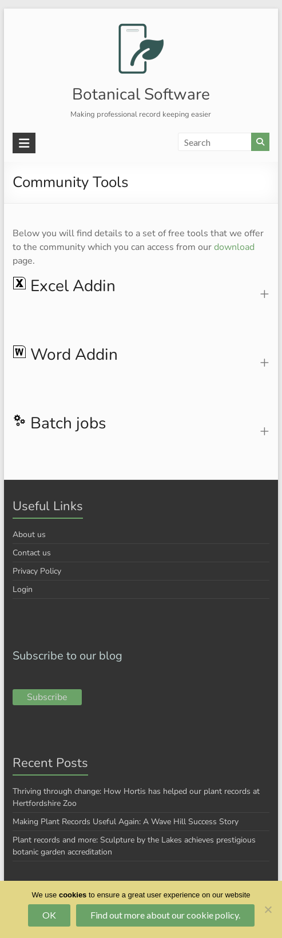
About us (29, 534)
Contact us (32, 552)
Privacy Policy (37, 571)
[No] (267, 909)
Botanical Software (141, 94)
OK (49, 914)
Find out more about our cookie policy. (165, 914)
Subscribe (47, 697)
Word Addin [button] (65, 355)
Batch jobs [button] (59, 424)
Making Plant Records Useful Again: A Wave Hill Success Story (126, 821)
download (234, 247)
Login (23, 589)
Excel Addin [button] (64, 286)
